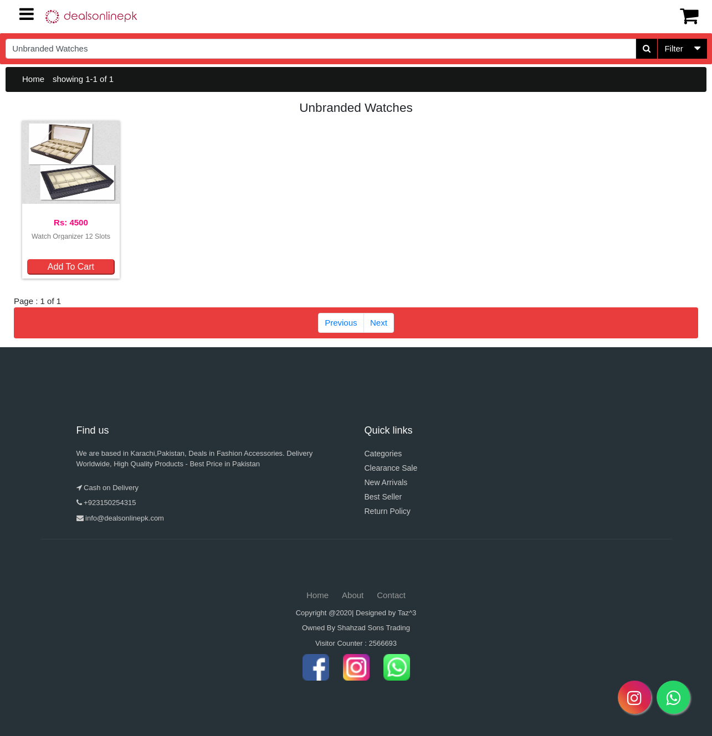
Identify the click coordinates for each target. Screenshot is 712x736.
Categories (383, 453)
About (352, 595)
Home (33, 79)
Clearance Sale (391, 468)
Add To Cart (71, 266)
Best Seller (383, 496)
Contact (391, 595)
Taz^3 (407, 613)
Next (378, 322)
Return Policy (388, 511)
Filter (673, 48)
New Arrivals (386, 482)
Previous (341, 322)
